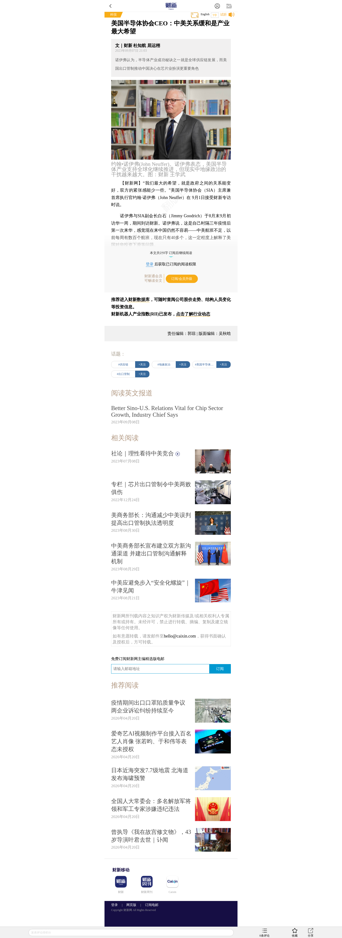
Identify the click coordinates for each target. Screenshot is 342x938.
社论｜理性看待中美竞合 (146, 453)
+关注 (142, 364)
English (205, 14)
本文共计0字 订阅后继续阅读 (171, 253)
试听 (223, 14)
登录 (149, 264)
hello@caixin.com (180, 636)
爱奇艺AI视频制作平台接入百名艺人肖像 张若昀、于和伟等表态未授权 (151, 741)
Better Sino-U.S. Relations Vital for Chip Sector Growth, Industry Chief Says (167, 411)
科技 (113, 14)
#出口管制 (123, 374)
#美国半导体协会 (205, 364)
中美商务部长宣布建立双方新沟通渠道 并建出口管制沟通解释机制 (151, 553)
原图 (223, 83)
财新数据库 (139, 299)
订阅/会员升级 (181, 279)
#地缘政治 (163, 364)
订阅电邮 (150, 905)
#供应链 (123, 364)
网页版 (131, 905)
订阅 (220, 669)
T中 (215, 15)
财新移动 (120, 870)
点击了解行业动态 (193, 314)
